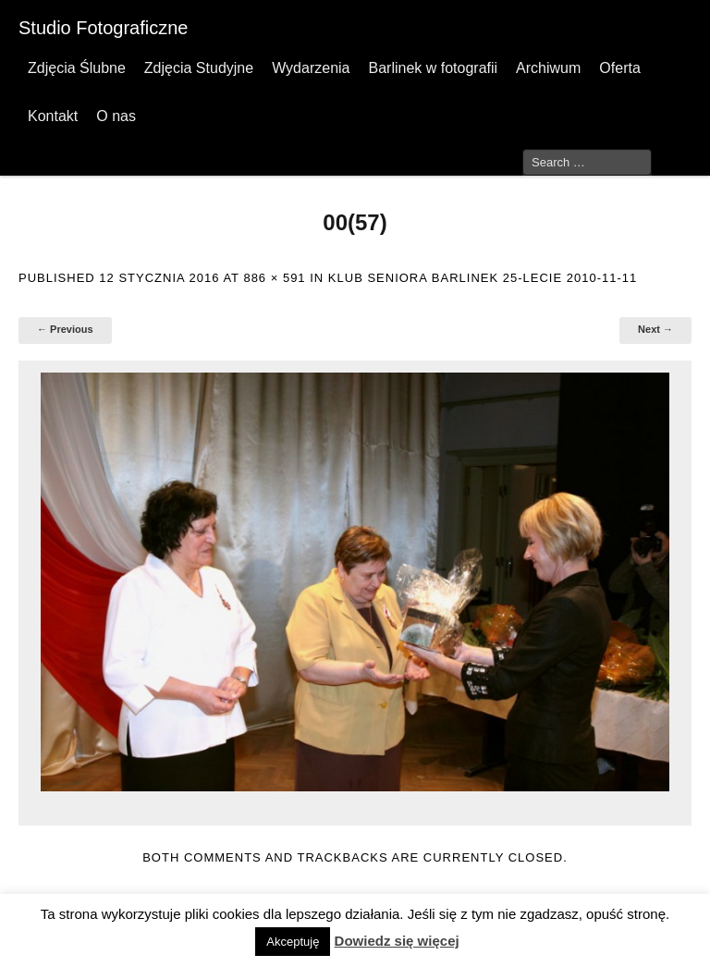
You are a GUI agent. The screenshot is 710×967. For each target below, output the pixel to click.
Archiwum (548, 68)
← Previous (65, 329)
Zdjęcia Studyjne (198, 68)
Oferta (619, 68)
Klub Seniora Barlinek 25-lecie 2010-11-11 (482, 278)
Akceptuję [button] (292, 942)
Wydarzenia (310, 68)
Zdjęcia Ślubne (77, 68)
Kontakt (53, 116)
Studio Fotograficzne (103, 28)
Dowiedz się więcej (397, 941)
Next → (655, 329)
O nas (116, 116)
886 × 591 (274, 278)
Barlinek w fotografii (432, 68)
